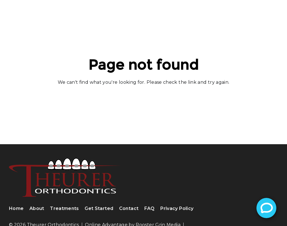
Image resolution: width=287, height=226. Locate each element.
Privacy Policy (176, 208)
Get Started (99, 208)
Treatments (64, 208)
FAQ (149, 208)
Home (16, 208)
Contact (129, 208)
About (36, 208)
